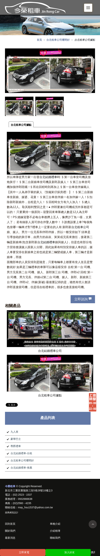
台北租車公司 (80, 227)
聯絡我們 (55, 537)
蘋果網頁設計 (11, 512)
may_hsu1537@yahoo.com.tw (35, 507)
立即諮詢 (81, 299)
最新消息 (10, 537)
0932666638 (25, 498)
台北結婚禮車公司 (50, 350)
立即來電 (24, 552)
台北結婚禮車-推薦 (21, 467)
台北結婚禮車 (48, 177)
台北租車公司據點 (21, 124)
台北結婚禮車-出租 (21, 453)
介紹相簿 (55, 530)
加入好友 (69, 552)
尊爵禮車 (16, 446)
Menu (89, 6)
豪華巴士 (16, 438)
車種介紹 (55, 523)
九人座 (14, 431)
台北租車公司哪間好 (58, 39)
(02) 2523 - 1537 (22, 494)
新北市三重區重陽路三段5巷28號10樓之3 (28, 490)
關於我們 (10, 530)
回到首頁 (10, 523)
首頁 (39, 39)
